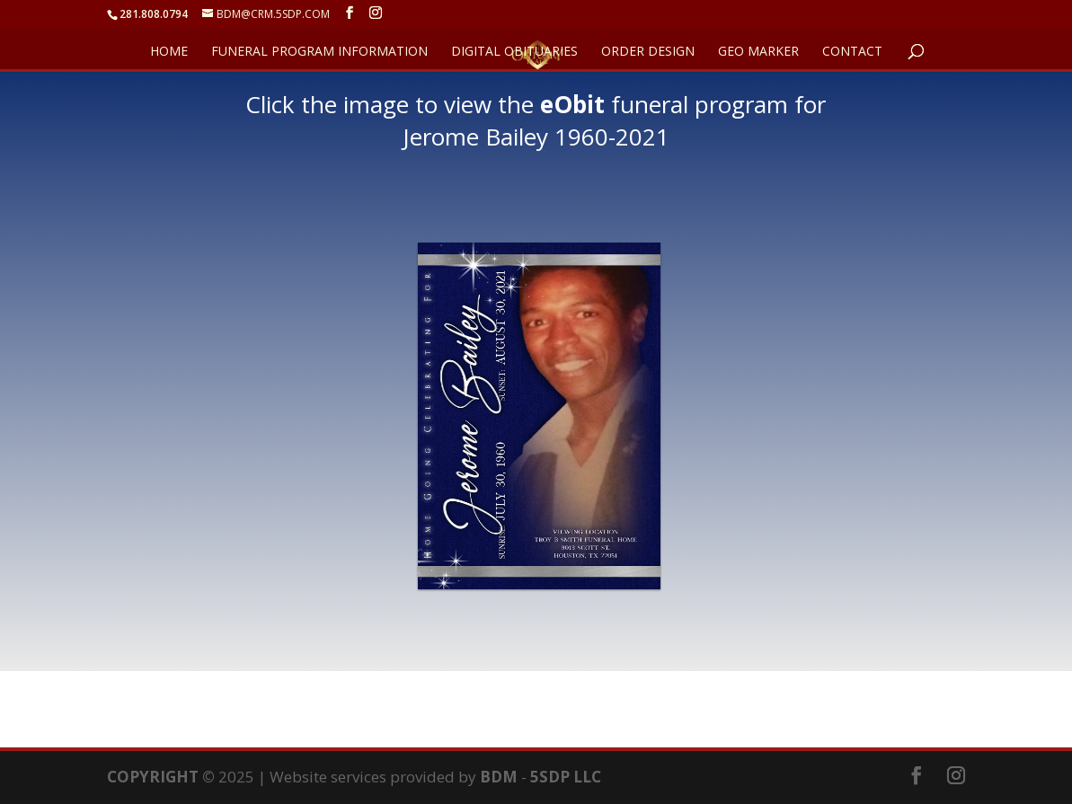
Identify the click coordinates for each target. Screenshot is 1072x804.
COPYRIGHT (153, 776)
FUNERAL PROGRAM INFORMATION (319, 52)
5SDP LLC (565, 776)
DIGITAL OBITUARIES (514, 52)
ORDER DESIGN (648, 52)
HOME (169, 52)
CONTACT (852, 52)
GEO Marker (758, 52)
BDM (499, 776)
